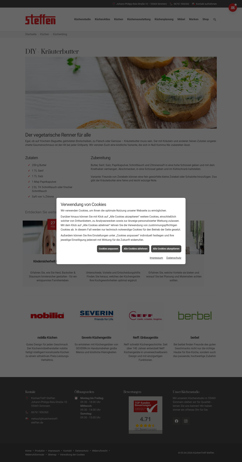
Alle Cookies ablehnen (136, 245)
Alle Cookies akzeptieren (166, 245)
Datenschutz (173, 254)
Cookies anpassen (108, 245)
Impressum (156, 254)
